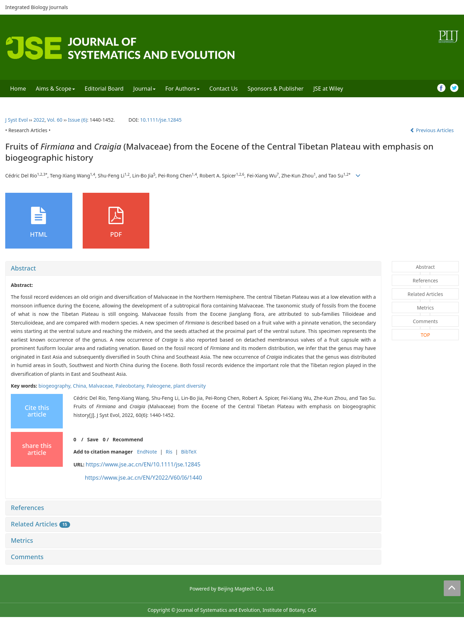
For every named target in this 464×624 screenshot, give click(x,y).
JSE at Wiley (328, 88)
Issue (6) (77, 119)
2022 (39, 119)
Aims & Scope (55, 88)
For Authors (182, 88)
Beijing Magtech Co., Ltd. (246, 588)
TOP (425, 335)
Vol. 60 (54, 119)
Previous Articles (432, 130)
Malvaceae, (102, 385)
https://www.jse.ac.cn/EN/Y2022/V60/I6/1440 (143, 477)
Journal (144, 88)
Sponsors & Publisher (276, 88)
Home (18, 88)
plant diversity (189, 385)
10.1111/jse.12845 (160, 119)
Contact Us (223, 88)
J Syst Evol (16, 119)
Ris (169, 451)
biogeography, (55, 385)
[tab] (193, 268)
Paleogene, (160, 385)
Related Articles (40, 524)
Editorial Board (104, 88)
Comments (27, 557)
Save (92, 439)
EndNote (147, 451)
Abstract (23, 268)
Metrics (22, 540)
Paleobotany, (131, 385)
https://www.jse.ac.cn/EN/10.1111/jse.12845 (143, 464)
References (27, 507)
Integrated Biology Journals (36, 7)
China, (81, 385)
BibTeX (188, 451)
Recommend (128, 439)
